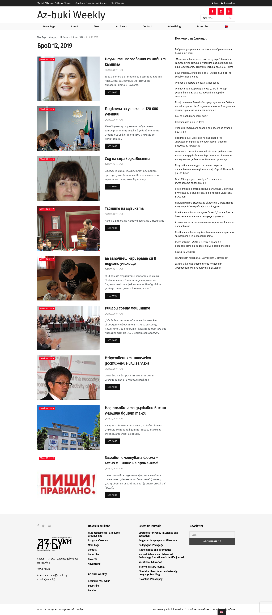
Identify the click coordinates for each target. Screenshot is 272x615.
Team (97, 26)
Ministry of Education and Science (91, 3)
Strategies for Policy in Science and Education (158, 534)
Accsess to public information (168, 609)
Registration (228, 3)
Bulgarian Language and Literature (158, 540)
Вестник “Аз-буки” (99, 581)
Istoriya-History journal (151, 566)
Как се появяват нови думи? (191, 116)
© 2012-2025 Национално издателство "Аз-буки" (61, 609)
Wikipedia (117, 3)
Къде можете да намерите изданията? (104, 534)
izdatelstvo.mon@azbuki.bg (52, 575)
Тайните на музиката (124, 208)
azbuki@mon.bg (46, 579)
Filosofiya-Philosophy (150, 579)
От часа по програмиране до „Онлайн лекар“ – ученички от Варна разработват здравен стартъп (202, 92)
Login (215, 3)
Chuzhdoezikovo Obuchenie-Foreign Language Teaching (158, 573)
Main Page (49, 26)
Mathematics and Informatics (155, 549)
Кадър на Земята (185, 251)
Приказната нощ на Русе (189, 122)
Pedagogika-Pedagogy (151, 545)
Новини (64, 37)
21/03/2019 (111, 70)
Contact (147, 26)
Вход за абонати (98, 540)
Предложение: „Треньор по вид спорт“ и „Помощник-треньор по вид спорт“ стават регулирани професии (201, 141)
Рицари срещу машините (127, 308)
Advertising (174, 26)
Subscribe (202, 26)
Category (53, 37)
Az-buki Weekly (71, 15)
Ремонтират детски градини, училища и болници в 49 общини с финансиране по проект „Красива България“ (204, 192)
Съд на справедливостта (127, 158)
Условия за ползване (198, 609)
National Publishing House (54, 3)
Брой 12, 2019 (92, 37)
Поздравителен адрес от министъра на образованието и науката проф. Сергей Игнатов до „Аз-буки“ (204, 169)
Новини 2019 (77, 37)
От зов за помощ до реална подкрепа (197, 82)
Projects (92, 559)
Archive (120, 26)
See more (112, 92)
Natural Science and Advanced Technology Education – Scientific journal (161, 556)
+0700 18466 (43, 568)
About (74, 26)
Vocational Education (150, 562)
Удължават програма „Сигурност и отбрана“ (201, 257)
